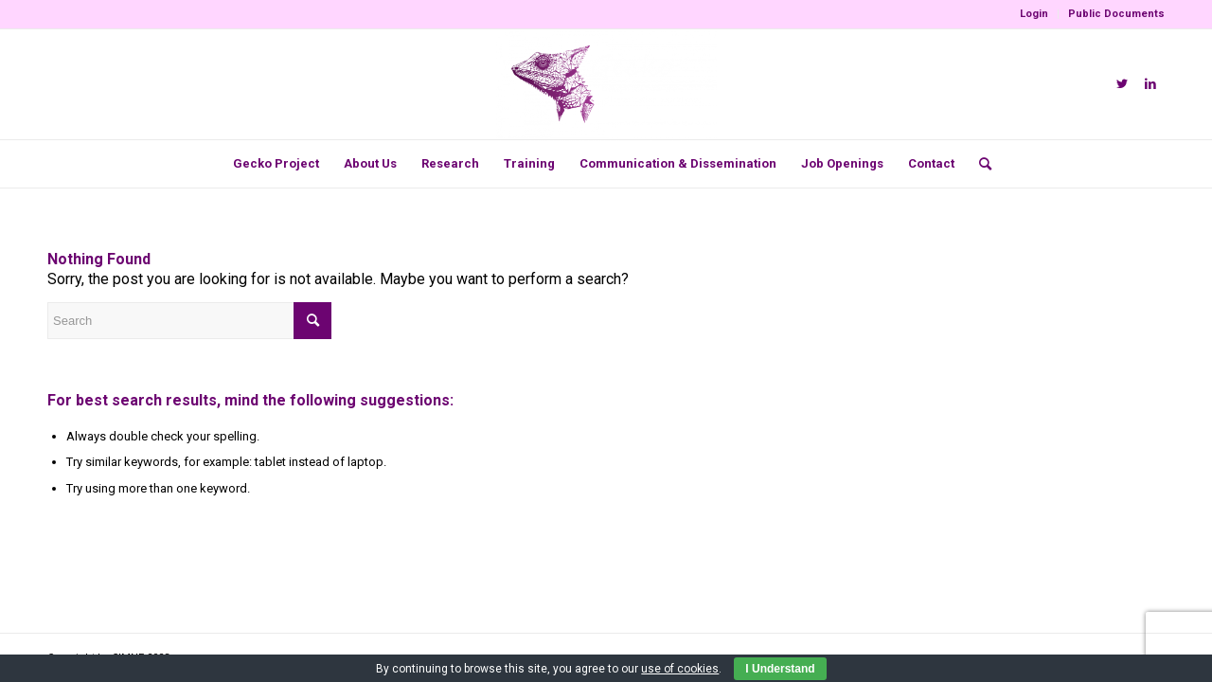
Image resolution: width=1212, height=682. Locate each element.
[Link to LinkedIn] (1150, 84)
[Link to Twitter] (1122, 84)
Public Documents (1116, 14)
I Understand (779, 668)
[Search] (979, 164)
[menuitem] (1034, 14)
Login (1034, 14)
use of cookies (680, 668)
